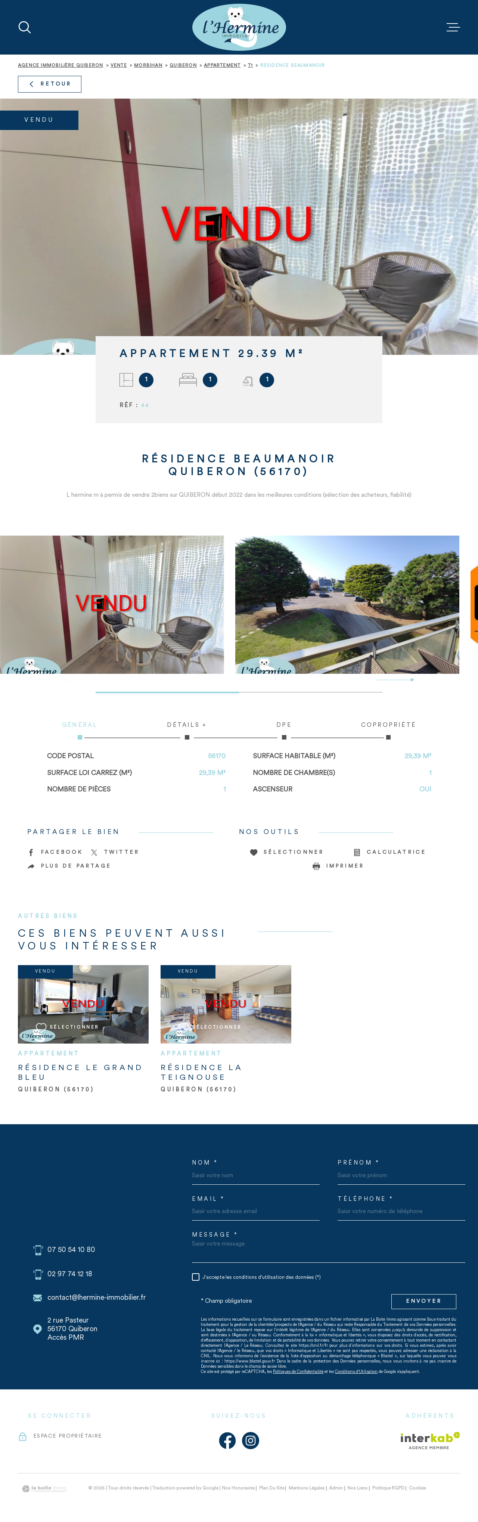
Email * (208, 1199)
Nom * (205, 1163)
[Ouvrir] (24, 27)
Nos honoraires (238, 1488)
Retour (49, 84)
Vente (119, 65)
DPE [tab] (284, 731)
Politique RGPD (388, 1488)
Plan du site (271, 1488)
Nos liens (357, 1488)
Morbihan (148, 65)
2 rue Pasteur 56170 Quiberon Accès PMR (72, 1329)
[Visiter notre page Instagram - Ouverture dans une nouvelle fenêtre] (250, 1440)
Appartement (222, 65)
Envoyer (424, 1301)
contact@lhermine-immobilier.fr (96, 1298)
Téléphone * (366, 1199)
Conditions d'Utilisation (356, 1372)
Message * (215, 1235)
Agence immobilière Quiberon (60, 65)
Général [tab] (79, 731)
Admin (336, 1488)
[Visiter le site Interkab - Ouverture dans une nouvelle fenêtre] (430, 1440)
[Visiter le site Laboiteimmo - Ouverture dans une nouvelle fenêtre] (44, 1488)
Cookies (417, 1488)
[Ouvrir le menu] (453, 27)
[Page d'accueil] (239, 27)
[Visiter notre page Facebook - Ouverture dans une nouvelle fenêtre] (227, 1440)
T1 (250, 65)
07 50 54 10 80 (71, 1250)
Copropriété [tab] (388, 731)
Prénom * (359, 1163)
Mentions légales (307, 1488)
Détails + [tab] (187, 731)
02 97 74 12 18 (69, 1274)
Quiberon (183, 65)
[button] (409, 680)
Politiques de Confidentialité (298, 1372)
